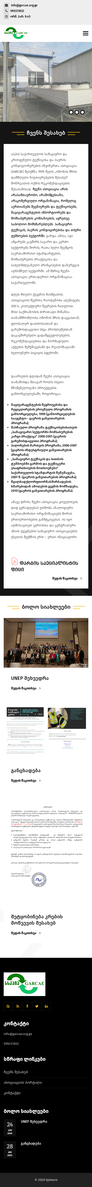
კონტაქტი (12, 1093)
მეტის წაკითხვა (66, 578)
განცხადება (31, 1143)
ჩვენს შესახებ (16, 1072)
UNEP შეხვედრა (34, 1122)
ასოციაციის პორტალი (23, 1083)
